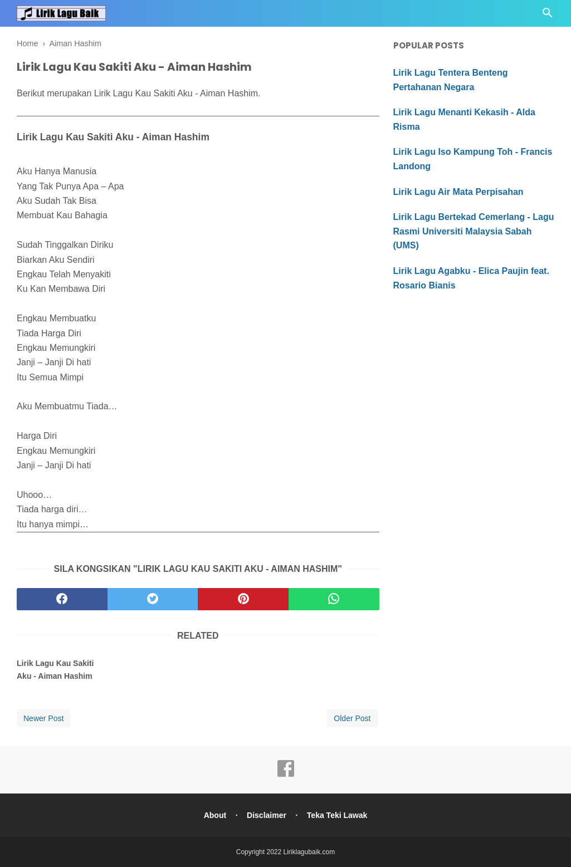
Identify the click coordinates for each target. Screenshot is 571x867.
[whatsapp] (334, 599)
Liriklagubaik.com (309, 852)
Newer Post (43, 718)
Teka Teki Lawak (338, 815)
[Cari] (547, 16)
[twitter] (153, 599)
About (214, 815)
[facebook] (62, 599)
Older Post (352, 718)
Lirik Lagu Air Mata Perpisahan (458, 192)
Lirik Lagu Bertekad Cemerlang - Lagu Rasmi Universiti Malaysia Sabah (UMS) (473, 231)
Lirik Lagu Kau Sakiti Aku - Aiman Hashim (55, 669)
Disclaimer (266, 815)
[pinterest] (243, 599)
